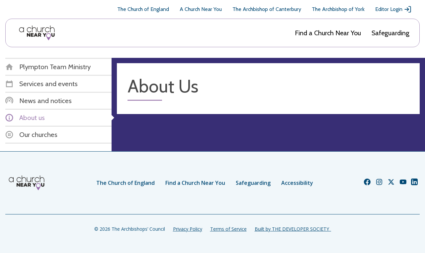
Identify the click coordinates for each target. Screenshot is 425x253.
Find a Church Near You (328, 33)
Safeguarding (390, 33)
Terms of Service (228, 229)
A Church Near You (201, 9)
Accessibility (297, 183)
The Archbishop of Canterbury (266, 9)
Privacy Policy (187, 229)
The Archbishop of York (338, 9)
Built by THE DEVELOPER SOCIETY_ (293, 229)
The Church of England (143, 9)
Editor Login (393, 9)
